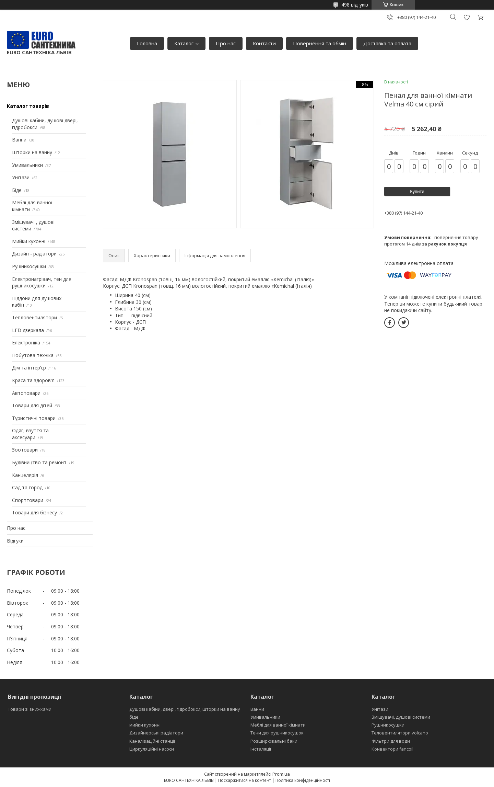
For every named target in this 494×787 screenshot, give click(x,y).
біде (134, 717)
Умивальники (27, 165)
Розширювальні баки (273, 741)
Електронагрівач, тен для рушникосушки (41, 282)
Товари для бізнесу (34, 512)
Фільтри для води (391, 741)
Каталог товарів (28, 106)
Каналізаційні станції (152, 741)
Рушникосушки (29, 266)
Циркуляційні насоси (151, 749)
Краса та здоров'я (33, 380)
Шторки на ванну (32, 152)
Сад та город (27, 487)
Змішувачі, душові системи (401, 717)
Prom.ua (281, 774)
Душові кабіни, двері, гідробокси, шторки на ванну (184, 709)
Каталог (183, 43)
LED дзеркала (28, 330)
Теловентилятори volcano (400, 733)
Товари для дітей (32, 405)
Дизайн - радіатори (34, 253)
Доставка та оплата (387, 43)
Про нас (226, 43)
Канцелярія (25, 475)
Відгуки (15, 540)
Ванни (19, 139)
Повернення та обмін (319, 43)
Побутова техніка (33, 355)
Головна (147, 43)
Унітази (21, 177)
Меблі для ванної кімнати (278, 725)
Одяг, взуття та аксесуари (30, 434)
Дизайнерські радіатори (156, 733)
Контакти (264, 43)
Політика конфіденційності (302, 780)
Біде (17, 190)
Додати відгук (466, 17)
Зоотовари (25, 449)
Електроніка (26, 342)
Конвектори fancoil (392, 749)
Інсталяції (260, 749)
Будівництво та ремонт (39, 462)
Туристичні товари (34, 418)
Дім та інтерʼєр (29, 367)
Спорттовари (27, 500)
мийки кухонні (145, 725)
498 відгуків (354, 4)
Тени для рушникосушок (277, 733)
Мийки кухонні (28, 241)
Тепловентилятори (34, 317)
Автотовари (26, 393)
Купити (417, 191)
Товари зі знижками (29, 709)
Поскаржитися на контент (244, 780)
